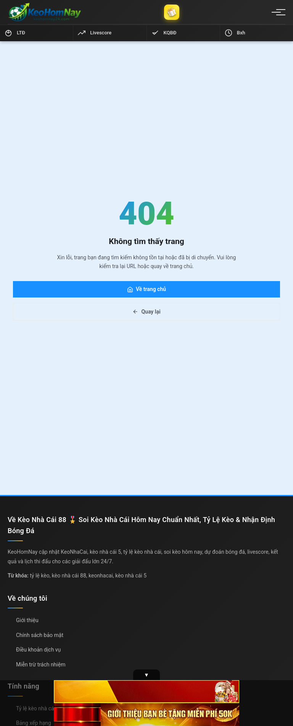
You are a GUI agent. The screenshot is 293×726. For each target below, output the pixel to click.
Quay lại (146, 312)
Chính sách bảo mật (39, 635)
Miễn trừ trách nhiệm (40, 664)
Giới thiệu (27, 620)
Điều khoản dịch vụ (38, 650)
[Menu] (276, 12)
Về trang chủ (146, 289)
